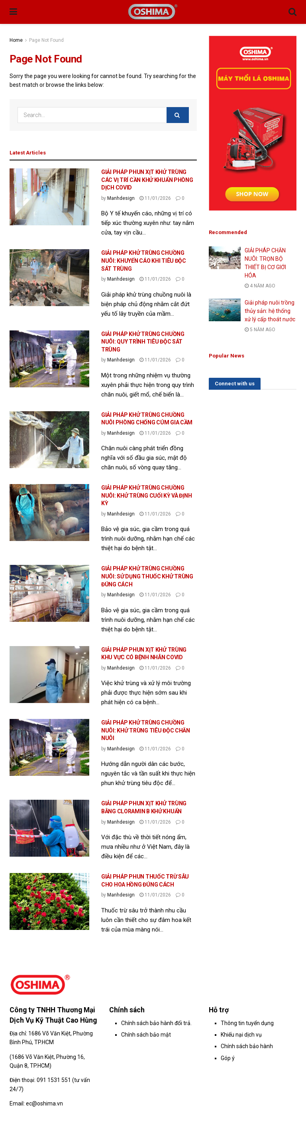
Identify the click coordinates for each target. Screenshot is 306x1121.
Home (16, 40)
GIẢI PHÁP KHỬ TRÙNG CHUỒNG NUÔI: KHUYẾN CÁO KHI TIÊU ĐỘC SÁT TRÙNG (143, 260)
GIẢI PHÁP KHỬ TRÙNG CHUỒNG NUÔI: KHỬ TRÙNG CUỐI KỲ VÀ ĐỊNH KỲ (146, 495)
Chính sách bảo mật (146, 1034)
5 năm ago (260, 329)
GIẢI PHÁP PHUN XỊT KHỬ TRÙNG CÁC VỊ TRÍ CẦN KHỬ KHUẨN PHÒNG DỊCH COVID (147, 180)
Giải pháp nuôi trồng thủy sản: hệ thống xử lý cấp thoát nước (270, 310)
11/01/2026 (155, 198)
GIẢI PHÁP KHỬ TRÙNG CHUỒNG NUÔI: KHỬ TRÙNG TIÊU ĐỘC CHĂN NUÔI (145, 730)
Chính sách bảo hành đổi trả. (156, 1023)
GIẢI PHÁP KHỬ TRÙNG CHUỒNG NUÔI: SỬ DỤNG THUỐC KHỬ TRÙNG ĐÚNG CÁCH (147, 576)
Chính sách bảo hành (247, 1046)
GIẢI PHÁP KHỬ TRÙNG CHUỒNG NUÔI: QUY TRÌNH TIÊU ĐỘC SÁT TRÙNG (142, 342)
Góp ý (228, 1058)
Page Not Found (46, 40)
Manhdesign (121, 198)
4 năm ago (260, 286)
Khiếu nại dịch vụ (241, 1034)
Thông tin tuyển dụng (247, 1023)
